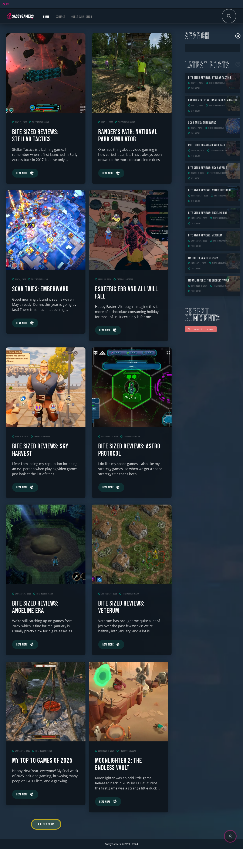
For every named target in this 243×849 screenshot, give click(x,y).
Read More (22, 173)
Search (197, 36)
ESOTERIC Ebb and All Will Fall (126, 293)
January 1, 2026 (22, 750)
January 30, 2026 (23, 593)
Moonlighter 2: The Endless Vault (118, 764)
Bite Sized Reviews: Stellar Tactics (35, 136)
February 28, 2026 (109, 436)
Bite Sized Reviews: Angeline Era (35, 607)
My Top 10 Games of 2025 (42, 761)
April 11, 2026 (104, 279)
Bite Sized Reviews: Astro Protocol (129, 450)
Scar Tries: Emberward (40, 289)
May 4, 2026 (20, 279)
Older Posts (46, 824)
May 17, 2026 (21, 122)
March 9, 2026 (21, 436)
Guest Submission (81, 16)
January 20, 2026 (109, 593)
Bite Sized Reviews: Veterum (121, 607)
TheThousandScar (40, 122)
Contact (60, 16)
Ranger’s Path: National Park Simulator (127, 136)
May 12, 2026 (107, 122)
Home (46, 16)
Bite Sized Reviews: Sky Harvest (40, 450)
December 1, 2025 (106, 750)
